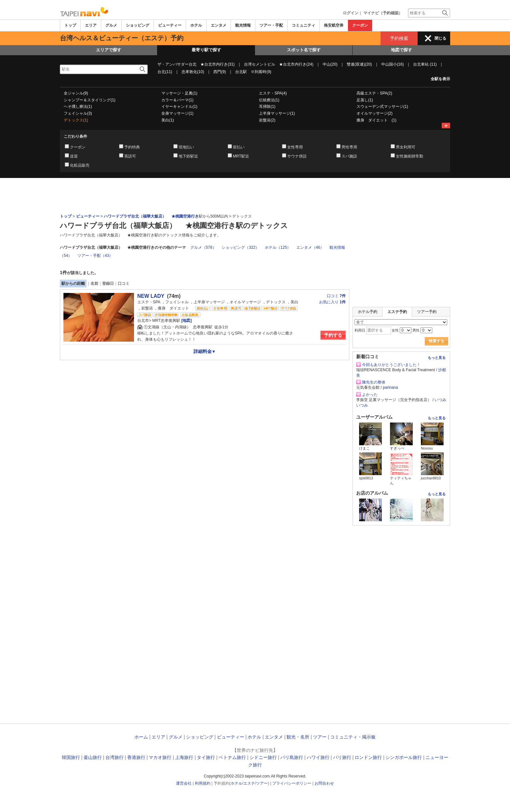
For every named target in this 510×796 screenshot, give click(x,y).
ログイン (350, 13)
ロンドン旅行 (368, 757)
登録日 (108, 283)
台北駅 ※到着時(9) (253, 71)
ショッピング (137, 25)
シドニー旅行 (263, 757)
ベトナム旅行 (232, 757)
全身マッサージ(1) (177, 113)
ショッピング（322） (240, 247)
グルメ (111, 25)
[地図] (186, 320)
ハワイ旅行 (318, 757)
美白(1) (167, 120)
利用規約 (202, 783)
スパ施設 (349, 156)
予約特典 (132, 147)
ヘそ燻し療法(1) (78, 106)
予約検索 (399, 38)
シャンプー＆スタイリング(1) (89, 100)
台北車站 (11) (425, 64)
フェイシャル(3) (78, 113)
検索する (436, 341)
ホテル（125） (278, 247)
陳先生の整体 (373, 382)
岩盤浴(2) (267, 120)
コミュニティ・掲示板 (353, 736)
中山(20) (330, 64)
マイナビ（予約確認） (382, 13)
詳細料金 (205, 351)
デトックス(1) (76, 120)
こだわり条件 (75, 136)
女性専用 (295, 147)
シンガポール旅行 (403, 757)
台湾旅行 (114, 757)
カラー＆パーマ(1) (177, 100)
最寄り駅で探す (206, 49)
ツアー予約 (426, 312)
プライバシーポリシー (291, 783)
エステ (249, 783)
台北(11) (164, 71)
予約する (333, 335)
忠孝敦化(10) (192, 71)
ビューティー (169, 25)
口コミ (123, 283)
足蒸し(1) (364, 100)
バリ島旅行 (291, 757)
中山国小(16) (392, 64)
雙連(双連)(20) (359, 64)
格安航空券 (333, 25)
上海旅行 (184, 757)
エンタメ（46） (310, 247)
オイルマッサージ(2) (374, 113)
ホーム (141, 736)
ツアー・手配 (271, 25)
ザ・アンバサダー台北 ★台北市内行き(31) (196, 64)
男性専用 (349, 147)
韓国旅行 (71, 757)
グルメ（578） (203, 247)
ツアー (320, 736)
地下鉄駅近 (188, 156)
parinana (390, 387)
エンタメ (218, 25)
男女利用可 (405, 147)
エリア (91, 25)
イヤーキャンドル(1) (179, 106)
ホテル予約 (367, 312)
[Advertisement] (255, 195)
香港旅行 (136, 757)
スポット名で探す (304, 49)
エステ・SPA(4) (273, 93)
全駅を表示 (440, 79)
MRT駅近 (241, 156)
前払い (239, 147)
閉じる (440, 38)
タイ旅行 (206, 757)
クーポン (360, 25)
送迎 (74, 156)
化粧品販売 (79, 165)
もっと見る (437, 358)
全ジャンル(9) (76, 93)
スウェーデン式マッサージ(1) (382, 106)
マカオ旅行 (160, 757)
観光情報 (243, 25)
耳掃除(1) (267, 106)
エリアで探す (108, 49)
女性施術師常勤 (409, 156)
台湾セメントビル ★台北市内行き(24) (278, 64)
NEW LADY (150, 296)
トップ (70, 25)
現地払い (186, 147)
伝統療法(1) (269, 100)
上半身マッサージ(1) (277, 113)
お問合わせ (324, 783)
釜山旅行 (93, 757)
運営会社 (184, 783)
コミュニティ (303, 25)
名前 (94, 283)
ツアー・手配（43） (95, 255)
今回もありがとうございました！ (391, 364)
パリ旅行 (342, 757)
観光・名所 (298, 736)
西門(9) (219, 71)
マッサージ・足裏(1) (179, 93)
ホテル (196, 25)
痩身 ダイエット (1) (376, 120)
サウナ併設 (297, 156)
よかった (370, 394)
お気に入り (332, 302)
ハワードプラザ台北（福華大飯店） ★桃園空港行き (151, 216)
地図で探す (401, 49)
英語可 (130, 156)
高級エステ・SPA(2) (374, 93)
